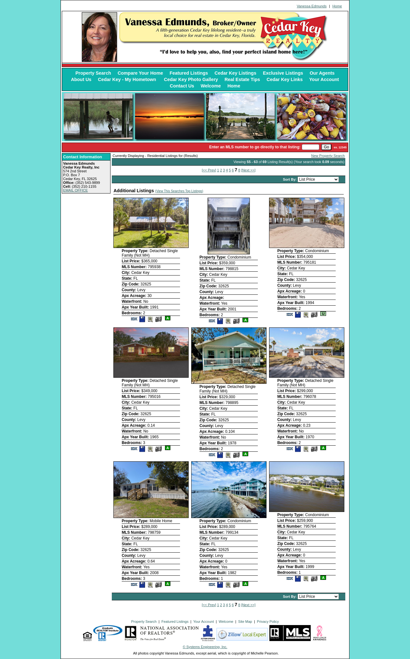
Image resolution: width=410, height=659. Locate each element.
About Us (81, 79)
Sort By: (290, 179)
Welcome (211, 85)
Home (337, 6)
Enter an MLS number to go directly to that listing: (254, 147)
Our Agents (322, 73)
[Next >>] (248, 170)
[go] (326, 147)
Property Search (93, 73)
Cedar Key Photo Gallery (191, 79)
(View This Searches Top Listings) (179, 191)
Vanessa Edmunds (311, 6)
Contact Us (182, 85)
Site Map (245, 621)
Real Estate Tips (242, 79)
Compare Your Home (140, 73)
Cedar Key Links (284, 79)
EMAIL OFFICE (75, 190)
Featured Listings (188, 73)
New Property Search (328, 156)
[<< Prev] (209, 170)
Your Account (324, 79)
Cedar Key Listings (235, 73)
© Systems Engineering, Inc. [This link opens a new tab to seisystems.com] (205, 647)
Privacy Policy (268, 621)
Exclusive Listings (283, 73)
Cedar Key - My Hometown (128, 79)
